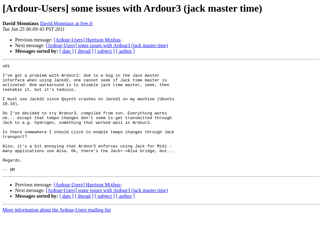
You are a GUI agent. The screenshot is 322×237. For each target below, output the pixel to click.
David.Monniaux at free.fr (66, 23)
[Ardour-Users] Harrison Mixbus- (88, 39)
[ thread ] (84, 51)
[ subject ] (105, 51)
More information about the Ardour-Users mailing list (57, 231)
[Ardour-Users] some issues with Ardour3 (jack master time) (107, 45)
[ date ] (66, 51)
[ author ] (125, 51)
